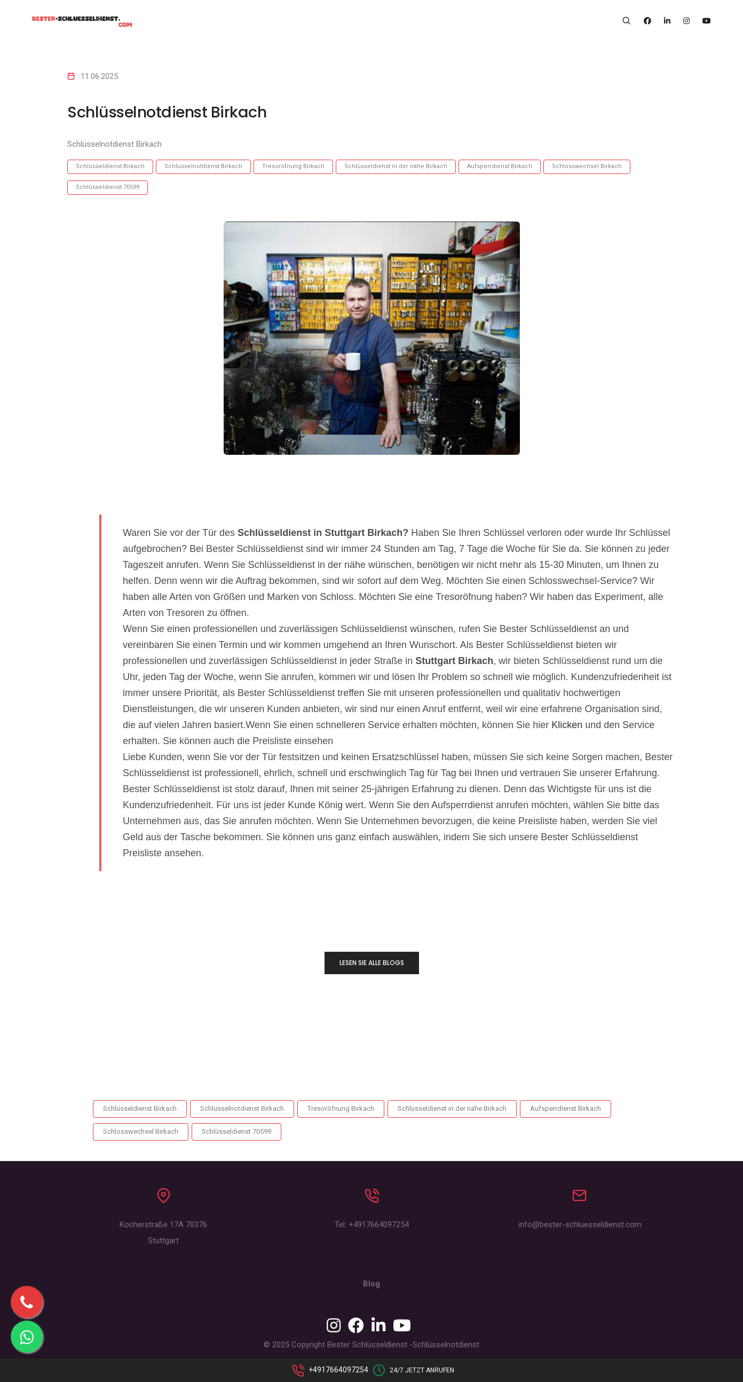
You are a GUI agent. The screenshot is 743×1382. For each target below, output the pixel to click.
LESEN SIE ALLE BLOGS (371, 962)
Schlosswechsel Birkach (587, 166)
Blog (371, 1286)
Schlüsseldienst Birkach (110, 166)
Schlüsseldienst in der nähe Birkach (395, 166)
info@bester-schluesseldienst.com (580, 1227)
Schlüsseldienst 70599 (107, 187)
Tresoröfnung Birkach (293, 166)
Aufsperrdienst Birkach (499, 166)
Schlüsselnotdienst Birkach (203, 166)
